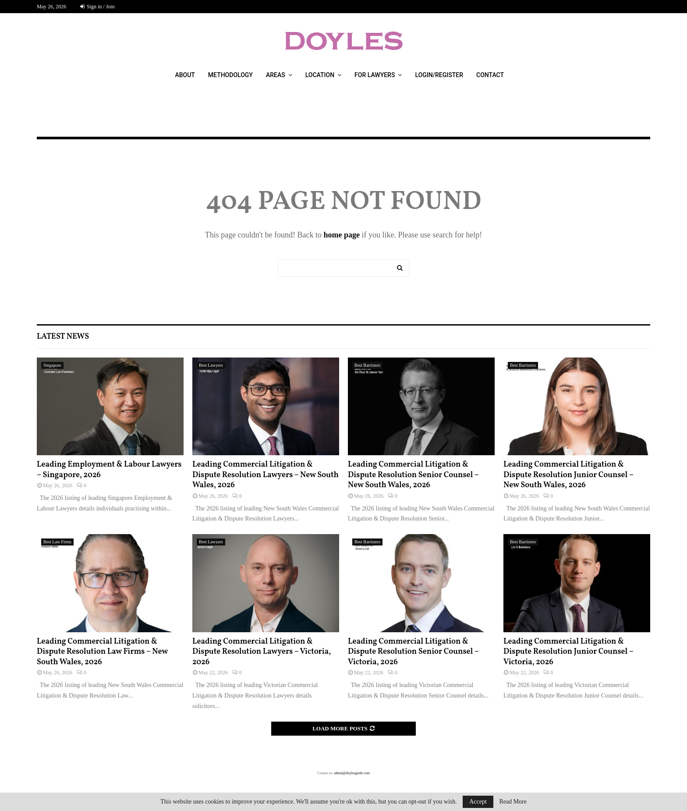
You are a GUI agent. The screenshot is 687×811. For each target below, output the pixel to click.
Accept (478, 801)
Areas (275, 74)
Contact (490, 74)
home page (341, 234)
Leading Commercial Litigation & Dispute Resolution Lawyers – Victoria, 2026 (261, 652)
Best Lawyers (211, 365)
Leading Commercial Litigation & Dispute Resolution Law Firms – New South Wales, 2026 (102, 652)
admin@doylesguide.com (352, 773)
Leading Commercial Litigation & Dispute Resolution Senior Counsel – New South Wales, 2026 (413, 475)
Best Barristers (367, 365)
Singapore (52, 365)
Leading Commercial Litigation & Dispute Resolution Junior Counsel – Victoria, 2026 (568, 652)
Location (319, 74)
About (185, 74)
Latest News (63, 336)
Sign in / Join (97, 7)
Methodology (230, 74)
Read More (513, 802)
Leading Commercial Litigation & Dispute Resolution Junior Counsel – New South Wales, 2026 (568, 475)
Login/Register (439, 74)
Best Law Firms (57, 541)
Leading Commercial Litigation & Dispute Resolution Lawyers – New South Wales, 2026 (265, 475)
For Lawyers (374, 74)
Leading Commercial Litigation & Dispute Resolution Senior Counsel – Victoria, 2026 (413, 652)
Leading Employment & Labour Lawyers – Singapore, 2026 (109, 469)
